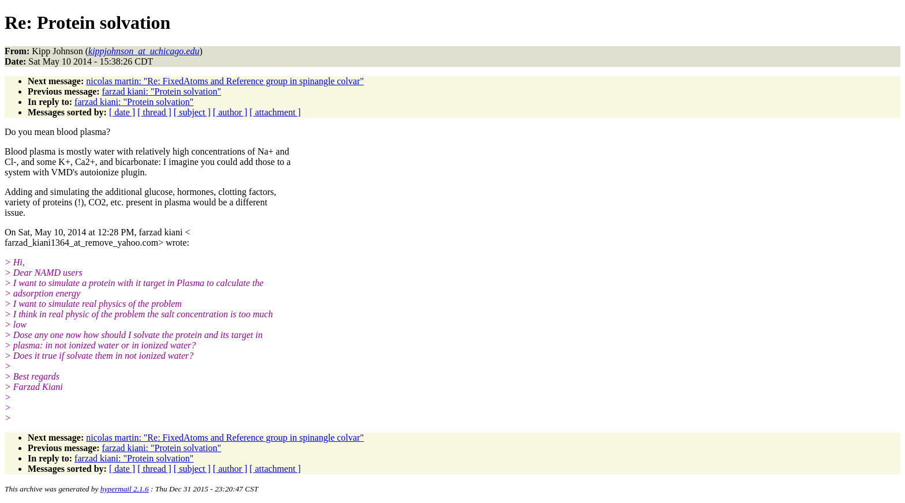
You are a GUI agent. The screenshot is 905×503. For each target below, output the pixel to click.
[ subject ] (192, 112)
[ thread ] (154, 112)
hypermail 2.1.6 (124, 489)
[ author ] (230, 112)
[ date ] (122, 112)
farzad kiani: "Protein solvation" (161, 91)
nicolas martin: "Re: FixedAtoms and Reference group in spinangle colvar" (225, 81)
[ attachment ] (275, 112)
